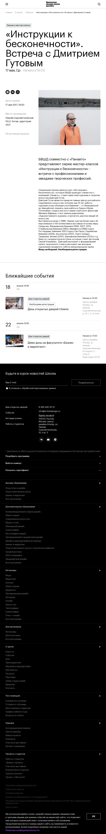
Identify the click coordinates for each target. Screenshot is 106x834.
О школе (18, 12)
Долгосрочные (13, 635)
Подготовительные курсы (18, 492)
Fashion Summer (14, 774)
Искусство (11, 605)
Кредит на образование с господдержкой (26, 797)
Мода (8, 575)
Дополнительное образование (53, 507)
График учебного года (16, 712)
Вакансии (10, 685)
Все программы (13, 499)
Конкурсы (10, 739)
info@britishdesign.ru (49, 411)
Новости (10, 652)
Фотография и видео (16, 534)
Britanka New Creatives (17, 770)
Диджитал (11, 590)
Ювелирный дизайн (15, 526)
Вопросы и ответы (15, 715)
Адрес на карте (46, 415)
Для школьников (53, 627)
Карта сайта (12, 807)
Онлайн (9, 601)
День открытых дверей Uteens (48, 309)
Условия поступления (16, 701)
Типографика (12, 608)
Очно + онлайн (13, 615)
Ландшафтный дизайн (16, 559)
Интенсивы (53, 570)
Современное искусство (18, 519)
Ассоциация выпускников (18, 728)
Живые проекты (13, 735)
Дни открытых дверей (38, 299)
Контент (10, 583)
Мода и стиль (12, 523)
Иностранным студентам (18, 708)
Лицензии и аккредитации (18, 666)
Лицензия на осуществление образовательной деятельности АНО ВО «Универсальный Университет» (48, 802)
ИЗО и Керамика (14, 555)
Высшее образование (53, 483)
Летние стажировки (15, 746)
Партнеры (11, 677)
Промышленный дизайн (17, 594)
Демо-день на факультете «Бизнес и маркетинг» (53, 345)
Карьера (53, 723)
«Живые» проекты (14, 763)
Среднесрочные (14, 552)
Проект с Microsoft (15, 777)
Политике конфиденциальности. (23, 830)
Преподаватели (13, 663)
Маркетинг (11, 579)
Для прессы (11, 670)
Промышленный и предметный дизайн (24, 537)
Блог (8, 659)
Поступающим (53, 696)
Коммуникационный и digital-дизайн (23, 512)
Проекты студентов (53, 754)
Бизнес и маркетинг (15, 495)
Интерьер (10, 597)
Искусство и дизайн (15, 488)
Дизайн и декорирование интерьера (23, 541)
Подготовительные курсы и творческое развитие (30, 548)
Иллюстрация (12, 515)
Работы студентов (15, 424)
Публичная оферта (15, 789)
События (29, 12)
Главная (9, 12)
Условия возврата (14, 793)
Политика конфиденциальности (21, 785)
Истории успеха (14, 418)
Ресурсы (10, 674)
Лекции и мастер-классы (18, 25)
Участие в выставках (16, 743)
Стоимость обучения (16, 704)
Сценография (12, 530)
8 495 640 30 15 (47, 407)
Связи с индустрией (15, 681)
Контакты (10, 688)
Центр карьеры (13, 732)
